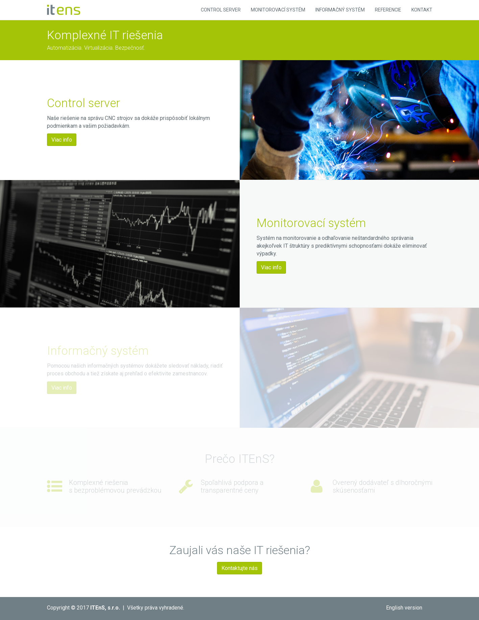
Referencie (388, 10)
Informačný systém (340, 10)
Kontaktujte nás (239, 568)
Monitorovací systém (278, 10)
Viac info (61, 140)
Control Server (221, 10)
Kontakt (421, 10)
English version (404, 607)
